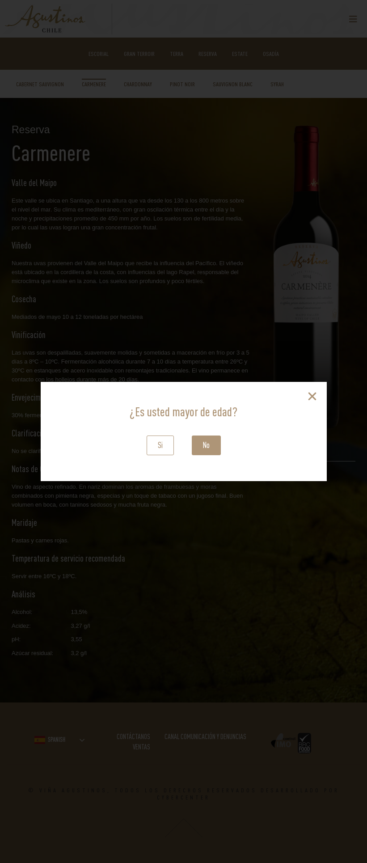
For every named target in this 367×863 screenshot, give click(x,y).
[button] (160, 445)
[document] (183, 431)
